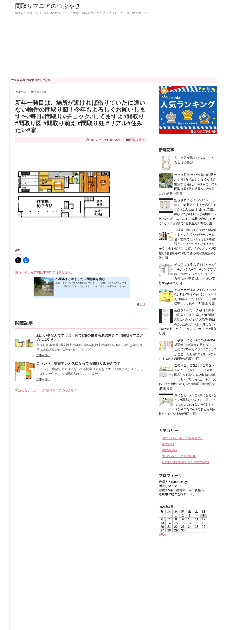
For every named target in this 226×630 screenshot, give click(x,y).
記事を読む (43, 355)
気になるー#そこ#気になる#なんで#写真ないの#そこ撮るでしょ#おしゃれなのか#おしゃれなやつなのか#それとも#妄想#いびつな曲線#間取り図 (188, 404)
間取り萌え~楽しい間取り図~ (182, 438)
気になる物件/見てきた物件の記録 (185, 462)
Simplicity (123, 620)
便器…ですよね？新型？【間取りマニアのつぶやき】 (78, 498)
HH (142, 304)
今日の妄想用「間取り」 (55, 417)
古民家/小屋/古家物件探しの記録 (31, 80)
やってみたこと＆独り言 (179, 456)
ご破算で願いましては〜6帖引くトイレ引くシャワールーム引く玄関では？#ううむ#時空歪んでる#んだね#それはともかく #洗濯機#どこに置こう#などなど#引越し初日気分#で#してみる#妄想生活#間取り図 (187, 244)
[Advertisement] (113, 48)
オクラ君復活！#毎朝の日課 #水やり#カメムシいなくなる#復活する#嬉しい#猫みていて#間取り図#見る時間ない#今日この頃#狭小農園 (188, 184)
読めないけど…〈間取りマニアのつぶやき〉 (71, 390)
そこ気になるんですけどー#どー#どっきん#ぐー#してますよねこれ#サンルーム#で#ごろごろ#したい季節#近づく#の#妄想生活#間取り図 (188, 274)
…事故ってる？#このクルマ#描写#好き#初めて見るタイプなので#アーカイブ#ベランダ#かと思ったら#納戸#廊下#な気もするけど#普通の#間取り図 (188, 349)
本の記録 (168, 444)
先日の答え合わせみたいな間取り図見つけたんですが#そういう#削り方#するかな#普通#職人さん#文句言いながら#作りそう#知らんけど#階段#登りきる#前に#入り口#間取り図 (89, 584)
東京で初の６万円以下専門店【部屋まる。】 (46, 272)
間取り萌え (137, 140)
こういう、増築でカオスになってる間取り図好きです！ (80, 363)
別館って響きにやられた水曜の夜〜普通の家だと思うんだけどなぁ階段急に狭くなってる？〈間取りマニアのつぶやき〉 (90, 553)
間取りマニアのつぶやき (48, 6)
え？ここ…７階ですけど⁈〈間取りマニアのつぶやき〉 (79, 525)
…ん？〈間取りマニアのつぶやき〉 (64, 471)
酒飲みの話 (169, 450)
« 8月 (162, 534)
